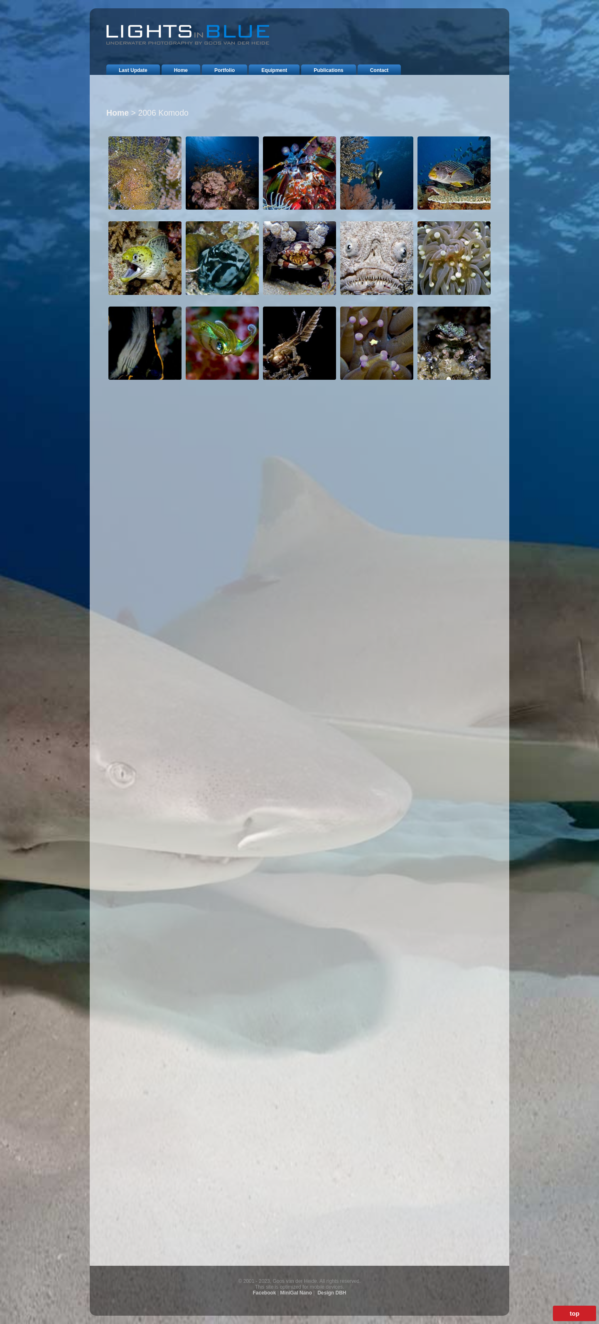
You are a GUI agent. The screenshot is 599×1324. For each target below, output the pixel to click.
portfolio (224, 70)
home (181, 70)
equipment (274, 70)
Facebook (264, 1293)
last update (133, 70)
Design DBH (331, 1293)
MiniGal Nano (296, 1293)
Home (117, 112)
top (574, 1313)
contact (379, 70)
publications (328, 70)
